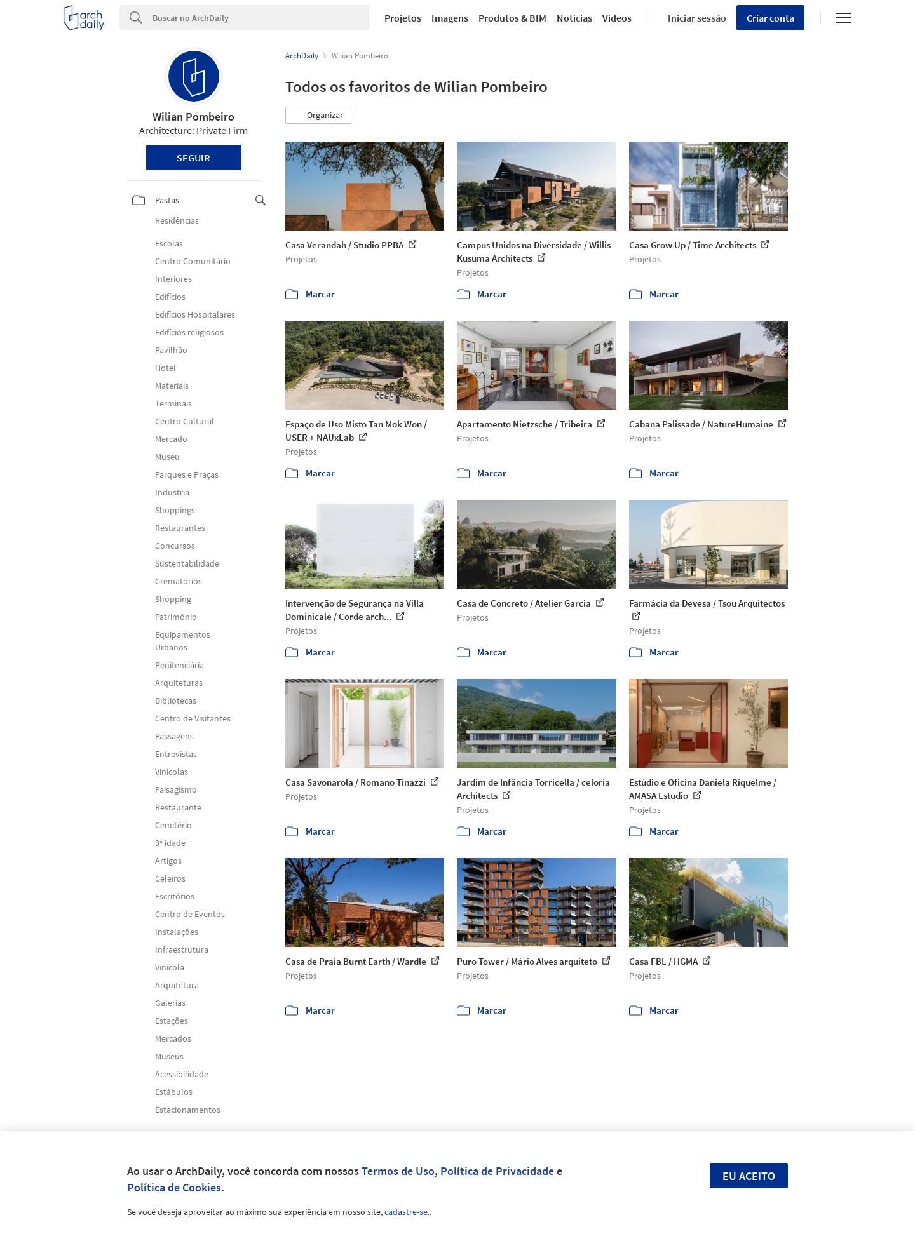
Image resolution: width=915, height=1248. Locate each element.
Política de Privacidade (497, 1171)
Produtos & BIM (512, 18)
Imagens (449, 18)
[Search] (260, 17)
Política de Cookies (174, 1187)
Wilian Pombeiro (193, 116)
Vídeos (617, 18)
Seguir (193, 157)
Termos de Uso (398, 1171)
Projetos (402, 18)
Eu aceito (748, 1176)
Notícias (574, 18)
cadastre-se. (407, 1212)
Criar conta (770, 17)
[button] (318, 115)
